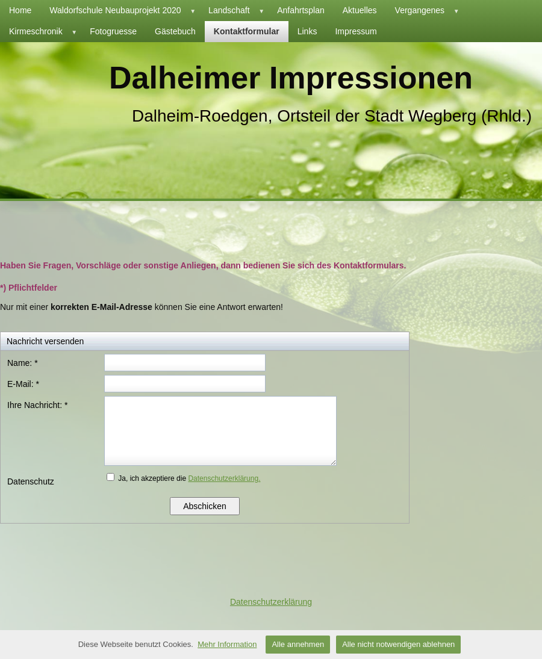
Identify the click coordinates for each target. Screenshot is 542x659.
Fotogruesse (113, 31)
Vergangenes (429, 10)
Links (307, 31)
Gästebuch (175, 31)
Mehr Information (227, 644)
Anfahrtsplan (301, 10)
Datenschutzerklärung (271, 602)
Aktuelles (360, 10)
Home (20, 10)
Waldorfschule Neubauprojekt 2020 (124, 10)
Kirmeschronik (45, 31)
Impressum (355, 31)
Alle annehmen (298, 644)
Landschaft (238, 10)
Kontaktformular (246, 31)
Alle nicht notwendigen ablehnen (398, 644)
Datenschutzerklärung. (224, 478)
